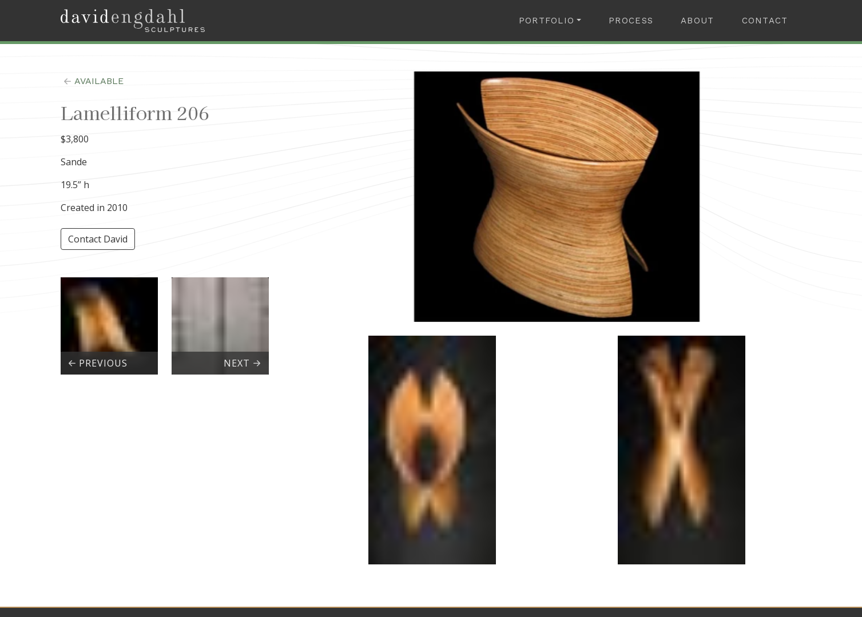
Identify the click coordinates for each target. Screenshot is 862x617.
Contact (765, 20)
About (697, 20)
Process (631, 20)
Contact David (98, 239)
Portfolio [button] (547, 20)
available (92, 80)
